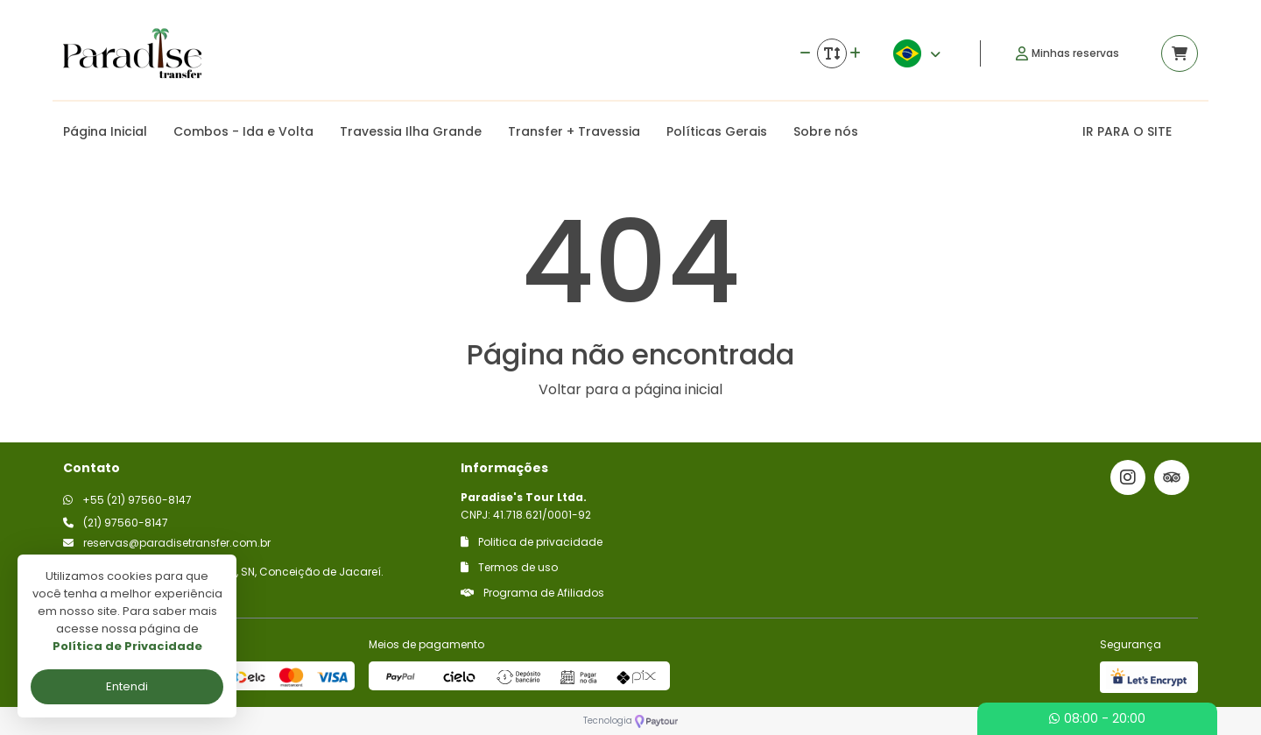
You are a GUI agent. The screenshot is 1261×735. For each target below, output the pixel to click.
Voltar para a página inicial (630, 389)
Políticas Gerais (716, 131)
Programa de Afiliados (532, 592)
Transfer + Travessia (574, 131)
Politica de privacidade (531, 541)
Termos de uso (509, 567)
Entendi (127, 686)
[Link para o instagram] (1127, 477)
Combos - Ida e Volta (243, 131)
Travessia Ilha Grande (411, 131)
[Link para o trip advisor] (1171, 477)
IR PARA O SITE (1127, 131)
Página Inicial (105, 131)
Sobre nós (825, 131)
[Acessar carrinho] (1179, 53)
